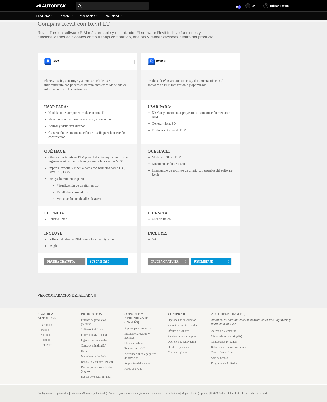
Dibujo (85, 351)
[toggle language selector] (251, 5)
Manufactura (88, 356)
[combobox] (112, 6)
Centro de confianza (223, 352)
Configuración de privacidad (53, 393)
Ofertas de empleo (222, 336)
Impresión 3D (89, 334)
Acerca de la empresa (223, 330)
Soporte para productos (137, 328)
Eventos (129, 348)
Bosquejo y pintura (92, 361)
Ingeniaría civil (90, 340)
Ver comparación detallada (65, 295)
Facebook (46, 324)
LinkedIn (46, 339)
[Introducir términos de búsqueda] (112, 6)
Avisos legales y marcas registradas (129, 393)
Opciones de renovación (182, 341)
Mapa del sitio (189, 393)
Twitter (45, 329)
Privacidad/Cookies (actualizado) (89, 393)
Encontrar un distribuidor (182, 325)
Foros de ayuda (133, 368)
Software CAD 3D (92, 329)
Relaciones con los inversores (228, 347)
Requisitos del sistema (137, 363)
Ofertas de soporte (178, 330)
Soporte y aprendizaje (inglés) (136, 318)
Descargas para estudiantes (96, 367)
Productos (91, 314)
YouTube (46, 334)
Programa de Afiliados (224, 363)
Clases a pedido (133, 343)
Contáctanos (218, 341)
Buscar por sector (91, 376)
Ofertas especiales (178, 347)
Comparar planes (177, 352)
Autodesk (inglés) (228, 314)
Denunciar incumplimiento (165, 393)
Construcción (89, 345)
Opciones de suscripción (182, 320)
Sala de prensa (219, 357)
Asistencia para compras (182, 336)
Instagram (46, 344)
